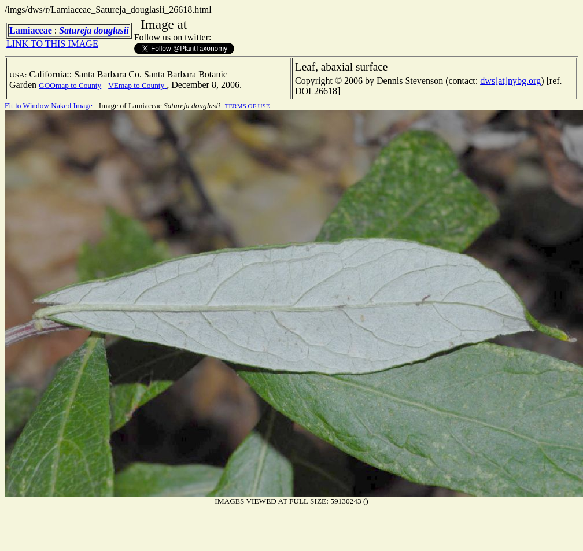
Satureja (75, 30)
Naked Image (71, 105)
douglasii (111, 30)
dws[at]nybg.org (510, 81)
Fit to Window (27, 105)
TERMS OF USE (247, 105)
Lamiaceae (30, 30)
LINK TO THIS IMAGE (52, 44)
